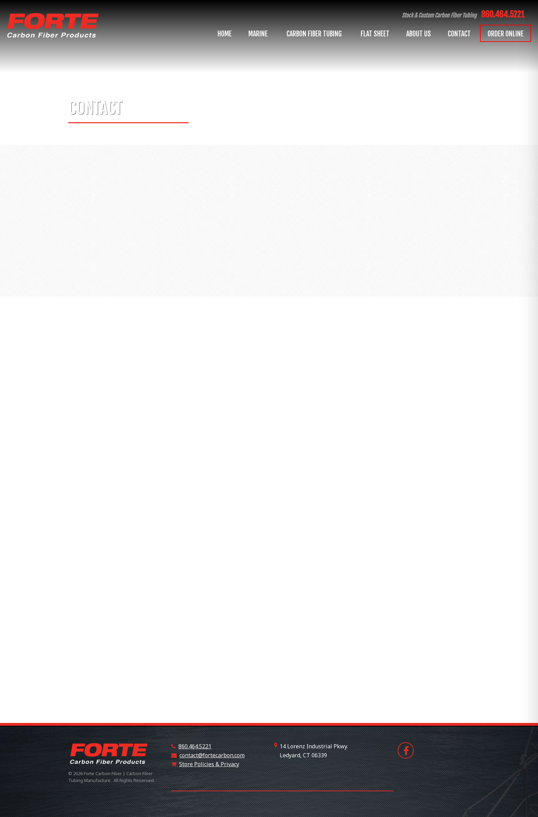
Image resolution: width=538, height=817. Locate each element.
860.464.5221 (503, 14)
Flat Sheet (375, 34)
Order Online (506, 34)
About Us (418, 34)
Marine (259, 34)
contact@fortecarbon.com (212, 755)
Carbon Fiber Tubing (315, 34)
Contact (459, 34)
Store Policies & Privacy (209, 764)
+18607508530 (345, 755)
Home (225, 34)
